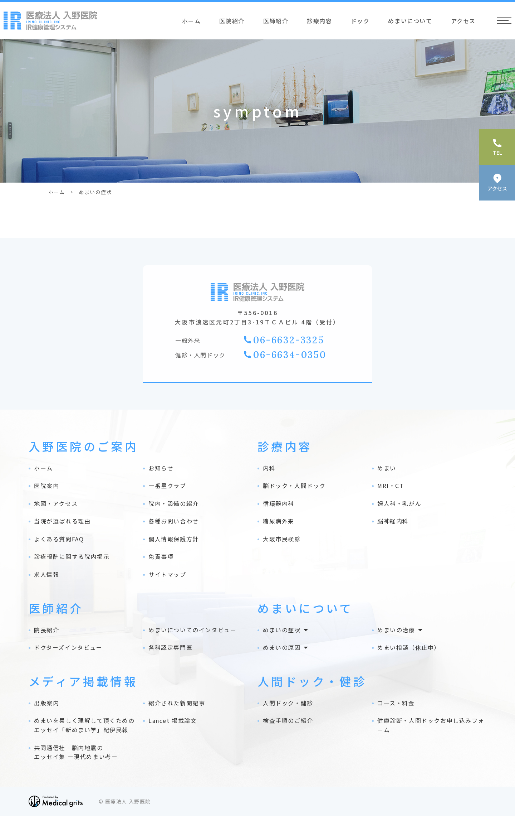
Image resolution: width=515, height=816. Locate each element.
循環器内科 (278, 503)
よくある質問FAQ (59, 539)
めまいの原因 (282, 647)
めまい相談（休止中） (408, 647)
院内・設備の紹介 (173, 503)
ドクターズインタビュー (68, 647)
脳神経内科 (393, 521)
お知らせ (160, 468)
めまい (386, 468)
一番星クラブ (167, 485)
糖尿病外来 (278, 521)
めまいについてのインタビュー (192, 630)
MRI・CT (390, 485)
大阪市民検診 (282, 539)
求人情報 (46, 574)
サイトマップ (167, 574)
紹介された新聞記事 (176, 703)
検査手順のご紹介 (288, 720)
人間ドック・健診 (288, 703)
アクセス (463, 20)
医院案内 (46, 485)
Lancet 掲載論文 (172, 720)
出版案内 (46, 703)
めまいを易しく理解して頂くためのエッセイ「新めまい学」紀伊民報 (84, 725)
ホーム (191, 20)
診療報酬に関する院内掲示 (71, 556)
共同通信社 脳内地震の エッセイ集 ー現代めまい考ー (76, 752)
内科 (269, 468)
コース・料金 (396, 703)
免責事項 (160, 556)
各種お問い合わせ (173, 521)
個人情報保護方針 (173, 539)
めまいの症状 (282, 630)
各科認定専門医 (170, 647)
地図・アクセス (56, 503)
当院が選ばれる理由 (62, 521)
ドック (360, 20)
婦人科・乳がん (399, 503)
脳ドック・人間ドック (294, 485)
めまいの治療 (396, 630)
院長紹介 (46, 630)
